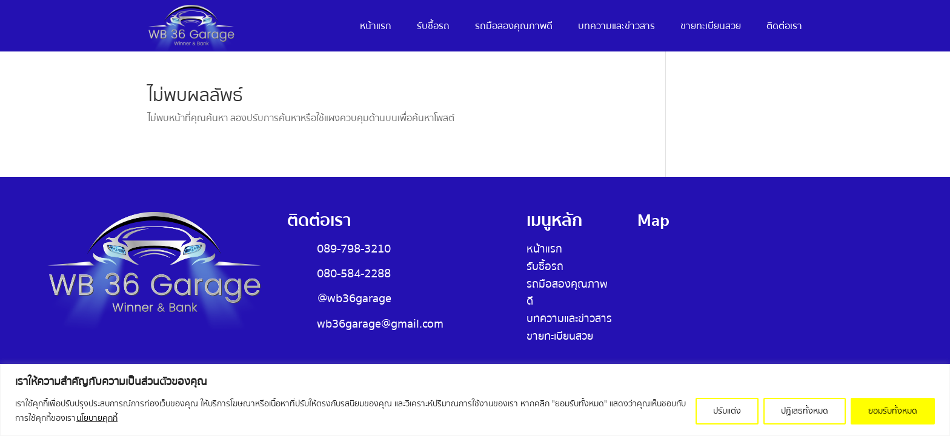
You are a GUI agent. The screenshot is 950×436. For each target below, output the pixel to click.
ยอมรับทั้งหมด (892, 411)
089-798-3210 (354, 248)
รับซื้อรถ (433, 28)
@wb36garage (354, 298)
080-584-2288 (354, 273)
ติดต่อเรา (784, 28)
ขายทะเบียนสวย (710, 28)
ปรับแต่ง (727, 411)
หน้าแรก (375, 28)
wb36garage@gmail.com (380, 323)
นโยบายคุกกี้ (97, 418)
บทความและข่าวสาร (616, 28)
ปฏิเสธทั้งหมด (804, 411)
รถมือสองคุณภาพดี (514, 28)
